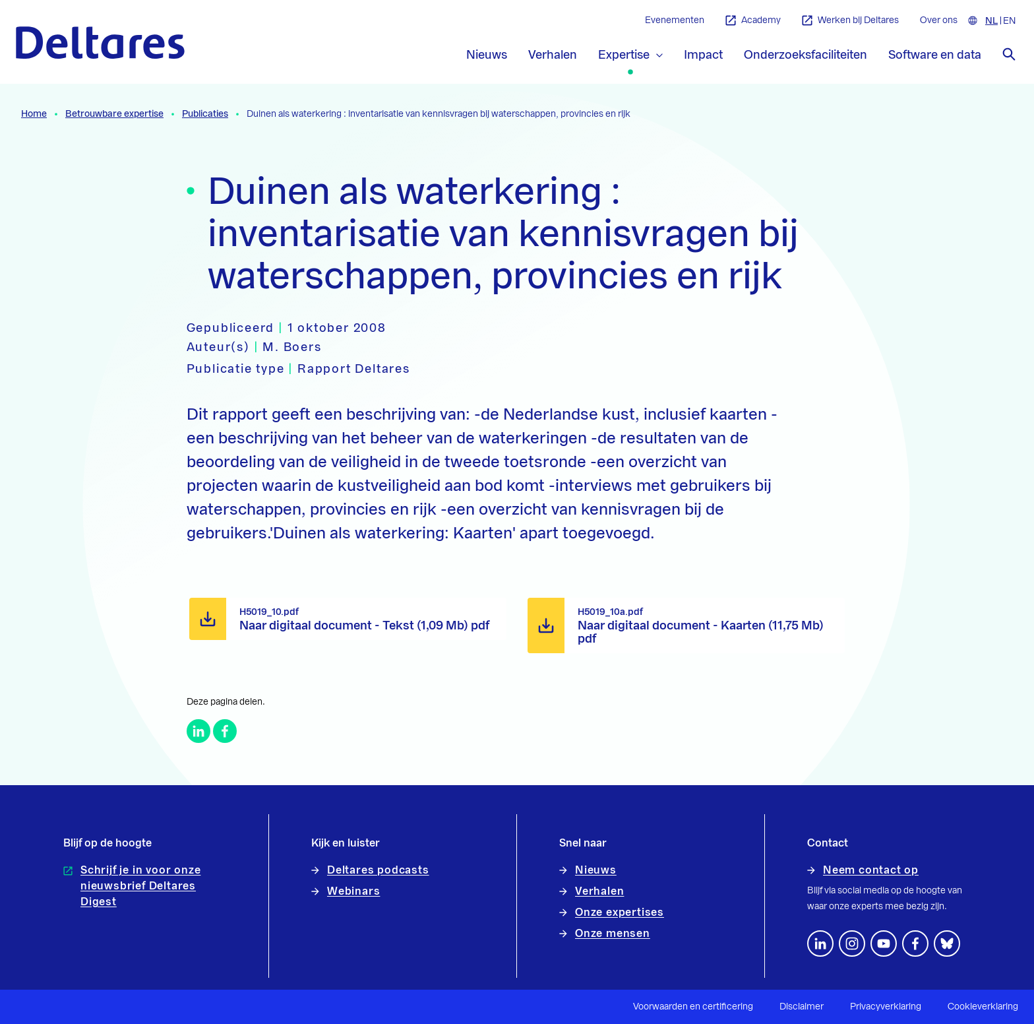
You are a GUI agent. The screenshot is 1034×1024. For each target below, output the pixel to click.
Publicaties (205, 114)
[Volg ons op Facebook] (915, 943)
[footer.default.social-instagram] (852, 943)
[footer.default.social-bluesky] (947, 943)
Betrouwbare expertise (114, 114)
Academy (753, 21)
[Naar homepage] (100, 42)
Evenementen (674, 20)
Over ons (939, 20)
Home (34, 114)
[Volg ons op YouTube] (883, 943)
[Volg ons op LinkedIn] (820, 943)
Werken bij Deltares (850, 21)
